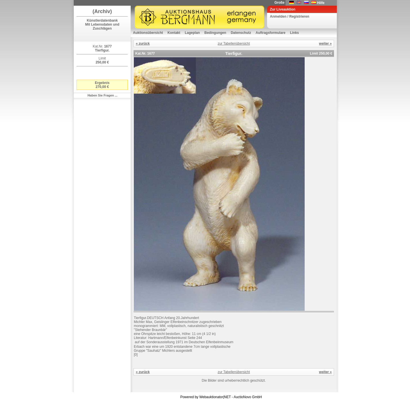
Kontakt (173, 33)
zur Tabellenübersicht (234, 44)
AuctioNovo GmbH (248, 397)
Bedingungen (215, 33)
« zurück (143, 44)
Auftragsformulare (271, 33)
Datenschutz (241, 33)
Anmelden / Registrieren (289, 16)
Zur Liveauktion (282, 9)
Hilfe (321, 3)
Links (294, 33)
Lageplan (192, 33)
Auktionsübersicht (148, 33)
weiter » (325, 44)
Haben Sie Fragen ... (102, 95)
